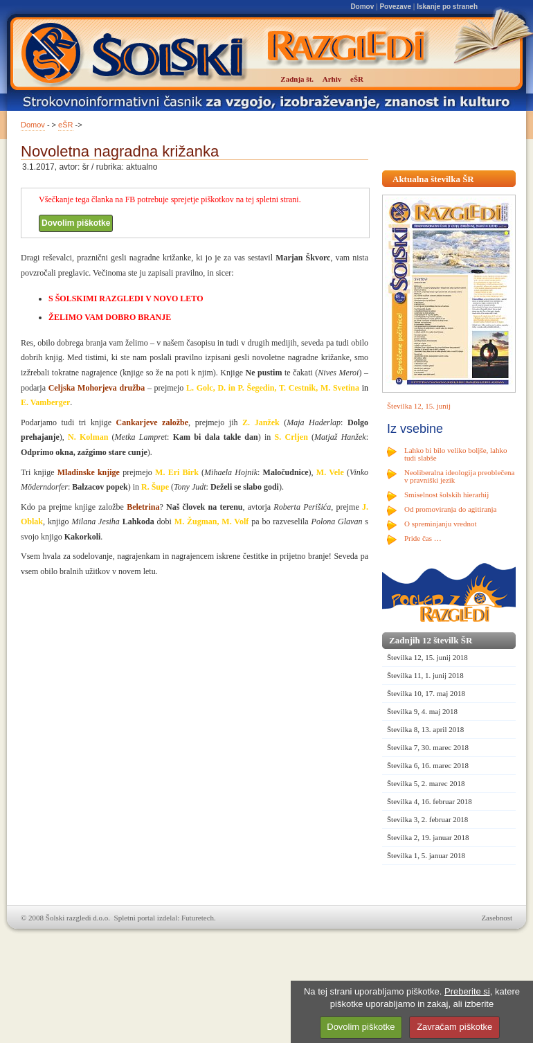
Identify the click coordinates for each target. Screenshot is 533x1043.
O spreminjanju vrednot (440, 523)
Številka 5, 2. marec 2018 (425, 783)
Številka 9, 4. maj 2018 (422, 711)
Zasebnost (496, 917)
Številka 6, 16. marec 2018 (428, 765)
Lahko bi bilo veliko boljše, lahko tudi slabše (455, 454)
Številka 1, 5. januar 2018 (426, 855)
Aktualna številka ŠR (433, 179)
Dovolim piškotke (76, 223)
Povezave (395, 6)
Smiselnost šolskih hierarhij (446, 494)
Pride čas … (423, 538)
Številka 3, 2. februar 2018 (427, 819)
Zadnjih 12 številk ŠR (430, 640)
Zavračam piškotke (454, 1027)
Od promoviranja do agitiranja (450, 509)
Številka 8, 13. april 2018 (425, 729)
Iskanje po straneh (447, 6)
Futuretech (197, 917)
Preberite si (467, 991)
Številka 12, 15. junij (419, 406)
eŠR (65, 125)
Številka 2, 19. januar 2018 (428, 837)
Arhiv (332, 79)
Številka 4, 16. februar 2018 (429, 801)
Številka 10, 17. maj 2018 (426, 693)
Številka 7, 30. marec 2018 (428, 747)
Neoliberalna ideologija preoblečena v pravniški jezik (459, 476)
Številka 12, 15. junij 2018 (427, 657)
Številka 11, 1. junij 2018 (425, 675)
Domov (362, 6)
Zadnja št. (297, 79)
